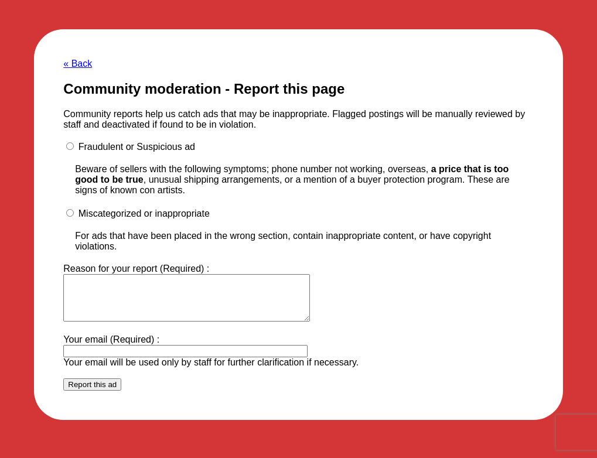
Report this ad (92, 393)
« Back (77, 64)
